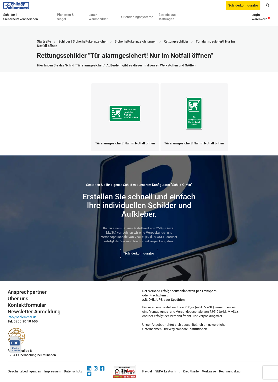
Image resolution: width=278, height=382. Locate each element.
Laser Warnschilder (98, 17)
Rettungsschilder (176, 41)
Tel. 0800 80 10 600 (23, 321)
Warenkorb (259, 19)
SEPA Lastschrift (167, 371)
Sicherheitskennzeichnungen (135, 41)
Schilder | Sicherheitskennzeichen (82, 41)
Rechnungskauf (230, 371)
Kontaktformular (27, 305)
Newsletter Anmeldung (34, 312)
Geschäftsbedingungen (24, 371)
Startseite (44, 41)
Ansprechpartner (27, 292)
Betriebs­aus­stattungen (168, 17)
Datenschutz (73, 371)
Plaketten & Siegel (65, 17)
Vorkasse (209, 371)
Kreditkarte (191, 371)
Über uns (18, 299)
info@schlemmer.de (22, 317)
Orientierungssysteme (137, 17)
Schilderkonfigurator (243, 5)
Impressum (52, 371)
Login (256, 15)
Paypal (147, 371)
